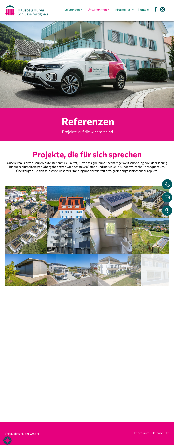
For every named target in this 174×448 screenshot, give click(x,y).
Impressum (141, 433)
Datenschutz (160, 433)
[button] (7, 440)
